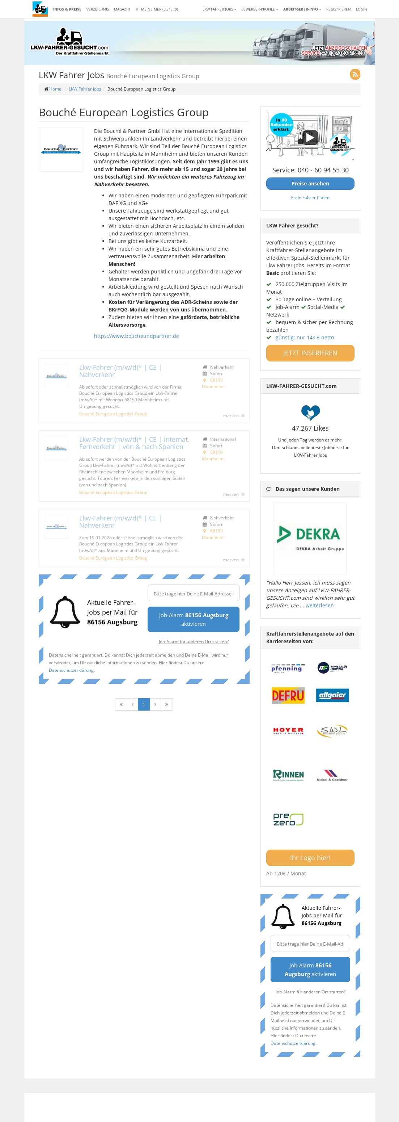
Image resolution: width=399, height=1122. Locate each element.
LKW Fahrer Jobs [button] (219, 9)
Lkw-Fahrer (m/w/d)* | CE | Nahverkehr (120, 371)
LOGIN (361, 9)
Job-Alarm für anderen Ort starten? (194, 641)
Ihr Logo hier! (310, 857)
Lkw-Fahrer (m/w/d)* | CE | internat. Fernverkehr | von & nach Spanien (134, 443)
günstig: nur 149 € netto (305, 337)
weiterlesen (320, 605)
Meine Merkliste (156, 9)
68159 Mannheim (213, 383)
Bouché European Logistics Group (113, 413)
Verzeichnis (97, 9)
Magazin (122, 9)
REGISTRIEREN (338, 9)
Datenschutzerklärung (71, 670)
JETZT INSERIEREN (310, 352)
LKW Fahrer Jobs (85, 89)
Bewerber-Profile (259, 9)
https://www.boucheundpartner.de (136, 335)
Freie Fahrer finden (310, 197)
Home (55, 89)
